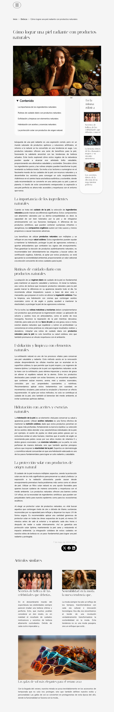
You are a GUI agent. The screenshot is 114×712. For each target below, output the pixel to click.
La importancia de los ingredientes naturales (37, 107)
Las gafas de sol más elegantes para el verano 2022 (50, 681)
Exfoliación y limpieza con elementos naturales (38, 118)
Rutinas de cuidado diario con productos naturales (39, 112)
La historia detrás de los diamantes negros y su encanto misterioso (93, 154)
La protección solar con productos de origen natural (40, 130)
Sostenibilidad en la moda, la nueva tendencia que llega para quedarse (78, 594)
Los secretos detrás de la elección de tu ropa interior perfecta (91, 180)
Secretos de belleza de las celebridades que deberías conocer (92, 128)
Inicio (15, 19)
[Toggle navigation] (17, 5)
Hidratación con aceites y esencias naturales (37, 124)
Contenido (27, 101)
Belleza (24, 19)
